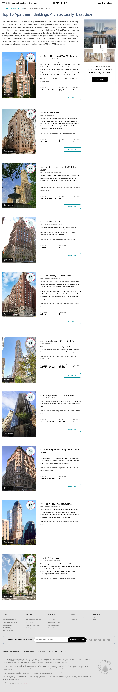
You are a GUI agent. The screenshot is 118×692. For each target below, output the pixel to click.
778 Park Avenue (52, 221)
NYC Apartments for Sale (9, 617)
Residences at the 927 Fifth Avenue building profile (59, 578)
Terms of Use (41, 651)
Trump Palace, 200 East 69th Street (60, 341)
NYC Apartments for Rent (9, 619)
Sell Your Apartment (8, 630)
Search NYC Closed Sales (33, 625)
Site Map (63, 651)
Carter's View (51, 628)
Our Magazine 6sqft (53, 625)
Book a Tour (72, 98)
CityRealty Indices (30, 628)
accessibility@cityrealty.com (11, 679)
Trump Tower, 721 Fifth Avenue (59, 395)
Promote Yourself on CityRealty (79, 617)
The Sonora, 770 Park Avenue (58, 275)
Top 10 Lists (51, 619)
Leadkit (32, 651)
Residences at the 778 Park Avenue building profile (59, 239)
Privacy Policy (53, 651)
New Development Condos (10, 622)
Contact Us (74, 619)
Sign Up (95, 619)
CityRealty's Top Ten (17, 8)
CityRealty (6, 8)
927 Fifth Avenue (53, 558)
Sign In (95, 617)
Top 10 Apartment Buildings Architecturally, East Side (40, 8)
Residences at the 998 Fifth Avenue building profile (59, 133)
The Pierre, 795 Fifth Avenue (58, 503)
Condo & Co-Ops (7, 625)
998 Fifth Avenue (52, 112)
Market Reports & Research (33, 617)
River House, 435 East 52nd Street (60, 56)
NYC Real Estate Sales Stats (33, 619)
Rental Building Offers (54, 622)
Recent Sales (29, 622)
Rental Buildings (7, 628)
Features (50, 617)
